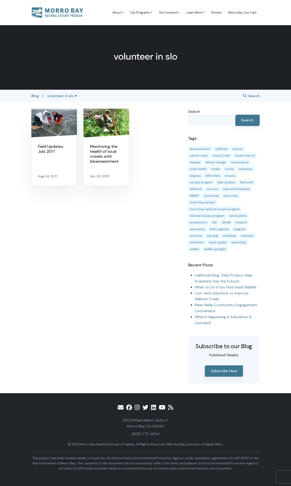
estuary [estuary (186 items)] (230, 176)
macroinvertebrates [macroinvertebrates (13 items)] (236, 189)
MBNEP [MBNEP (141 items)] (194, 196)
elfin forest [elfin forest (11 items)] (213, 176)
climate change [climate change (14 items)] (215, 162)
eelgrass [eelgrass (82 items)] (195, 176)
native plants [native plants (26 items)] (238, 216)
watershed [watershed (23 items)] (238, 242)
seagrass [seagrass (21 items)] (240, 229)
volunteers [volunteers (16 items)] (197, 242)
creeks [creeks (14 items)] (215, 169)
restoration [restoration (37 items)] (197, 229)
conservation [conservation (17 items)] (240, 162)
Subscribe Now (224, 370)
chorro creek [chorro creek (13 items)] (221, 155)
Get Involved (168, 13)
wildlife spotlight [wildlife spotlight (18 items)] (215, 249)
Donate (216, 13)
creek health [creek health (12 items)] (198, 169)
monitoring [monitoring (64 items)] (211, 196)
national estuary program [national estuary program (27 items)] (207, 216)
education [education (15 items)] (245, 169)
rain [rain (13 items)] (214, 222)
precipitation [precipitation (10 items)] (198, 222)
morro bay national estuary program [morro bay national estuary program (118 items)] (215, 209)
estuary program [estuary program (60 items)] (201, 182)
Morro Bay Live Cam (242, 13)
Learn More (194, 13)
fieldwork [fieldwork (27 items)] (196, 189)
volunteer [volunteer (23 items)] (247, 236)
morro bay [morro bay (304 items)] (230, 196)
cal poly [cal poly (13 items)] (237, 149)
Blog (35, 95)
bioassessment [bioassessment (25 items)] (200, 149)
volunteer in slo (62, 95)
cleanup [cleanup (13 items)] (195, 162)
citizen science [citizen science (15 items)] (245, 155)
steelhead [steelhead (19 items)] (229, 236)
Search (251, 95)
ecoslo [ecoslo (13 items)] (229, 169)
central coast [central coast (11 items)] (199, 155)
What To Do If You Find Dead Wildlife (225, 287)
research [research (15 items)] (241, 222)
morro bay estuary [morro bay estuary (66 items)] (202, 202)
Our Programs (140, 13)
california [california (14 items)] (221, 149)
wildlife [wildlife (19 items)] (194, 249)
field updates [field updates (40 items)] (226, 182)
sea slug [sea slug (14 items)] (212, 236)
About (116, 13)
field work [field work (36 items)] (246, 182)
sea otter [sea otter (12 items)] (196, 236)
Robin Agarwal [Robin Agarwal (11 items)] (219, 229)
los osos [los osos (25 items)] (212, 189)
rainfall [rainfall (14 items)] (226, 222)
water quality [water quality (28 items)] (218, 242)
